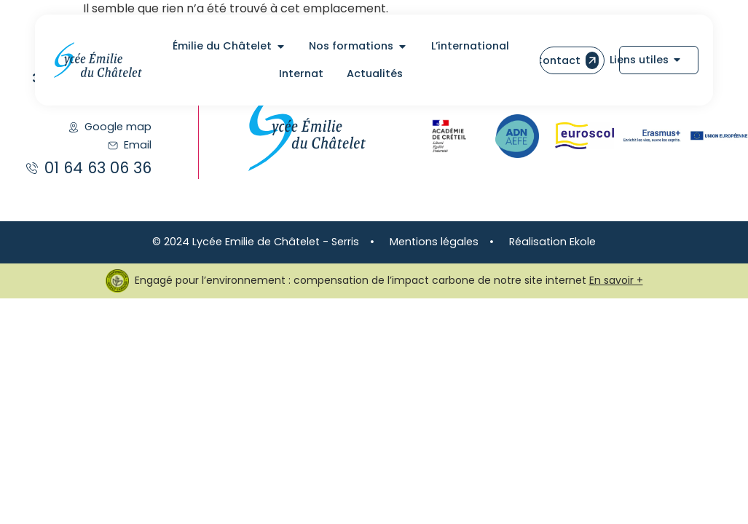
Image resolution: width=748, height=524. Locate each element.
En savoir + (616, 280)
